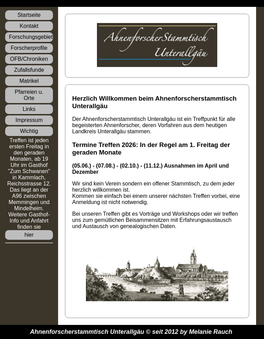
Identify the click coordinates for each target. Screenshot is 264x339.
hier (29, 235)
